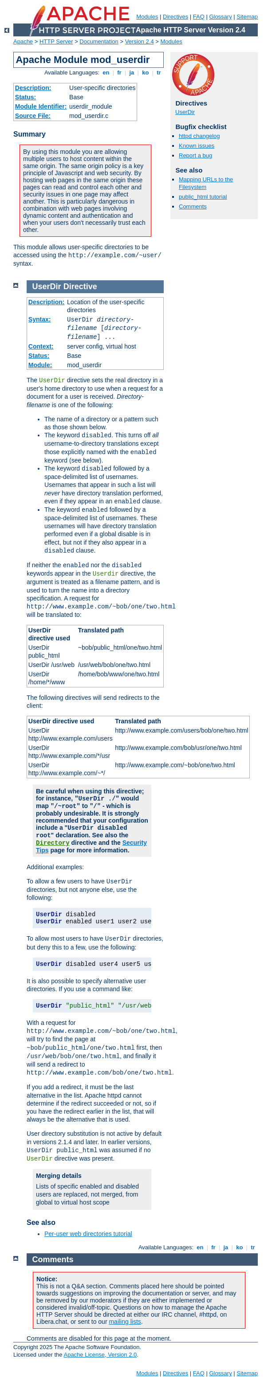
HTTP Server (56, 41)
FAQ (199, 16)
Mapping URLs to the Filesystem (206, 183)
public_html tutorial (203, 196)
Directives (175, 16)
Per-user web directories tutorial (88, 1233)
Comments (193, 206)
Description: (33, 87)
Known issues (196, 145)
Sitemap (247, 16)
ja (132, 72)
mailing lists (125, 1321)
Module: (40, 365)
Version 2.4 (139, 41)
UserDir (185, 112)
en (106, 72)
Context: (41, 346)
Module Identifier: (41, 106)
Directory (53, 843)
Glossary (220, 16)
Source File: (33, 115)
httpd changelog (199, 136)
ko (145, 72)
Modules (147, 16)
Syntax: (39, 319)
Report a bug (195, 155)
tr (159, 72)
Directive (80, 286)
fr (119, 72)
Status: (25, 97)
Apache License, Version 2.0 (100, 1354)
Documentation (98, 41)
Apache (23, 41)
